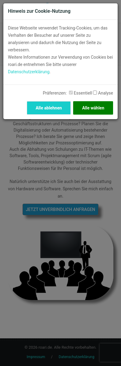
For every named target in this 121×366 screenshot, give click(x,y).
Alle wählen (93, 107)
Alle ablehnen (49, 107)
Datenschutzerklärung (28, 71)
